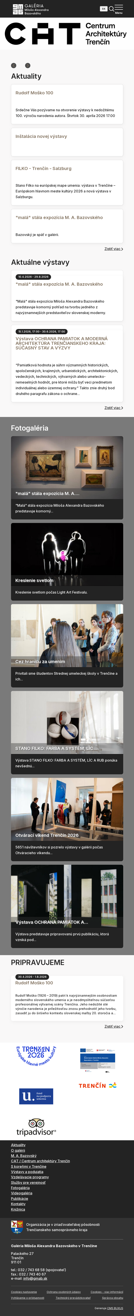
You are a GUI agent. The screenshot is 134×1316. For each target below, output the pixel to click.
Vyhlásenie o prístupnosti (27, 1298)
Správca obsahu (112, 1298)
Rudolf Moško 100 (34, 92)
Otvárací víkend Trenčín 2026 (47, 835)
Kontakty (18, 1204)
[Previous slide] (13, 65)
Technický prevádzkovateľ (73, 1298)
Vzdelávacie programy (30, 1177)
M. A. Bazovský (24, 1155)
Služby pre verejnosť (28, 1182)
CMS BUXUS (115, 1308)
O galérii (18, 1150)
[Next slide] (27, 65)
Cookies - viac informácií (107, 1292)
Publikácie (19, 1198)
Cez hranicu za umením (40, 661)
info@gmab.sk (35, 1278)
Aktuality (18, 1145)
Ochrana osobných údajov (64, 1292)
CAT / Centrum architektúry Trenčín (40, 1161)
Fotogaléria (20, 1188)
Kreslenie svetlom (34, 580)
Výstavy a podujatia (27, 1172)
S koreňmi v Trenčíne (28, 1166)
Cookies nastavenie (24, 1292)
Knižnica (18, 1209)
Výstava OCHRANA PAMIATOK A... (51, 922)
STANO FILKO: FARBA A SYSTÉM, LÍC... (56, 748)
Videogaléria (21, 1193)
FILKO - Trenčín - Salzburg (44, 168)
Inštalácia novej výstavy (41, 136)
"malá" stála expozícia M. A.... (47, 493)
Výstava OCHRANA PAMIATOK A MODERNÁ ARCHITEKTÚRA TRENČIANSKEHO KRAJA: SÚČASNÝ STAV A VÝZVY (62, 343)
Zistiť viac (114, 249)
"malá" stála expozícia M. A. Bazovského (59, 217)
